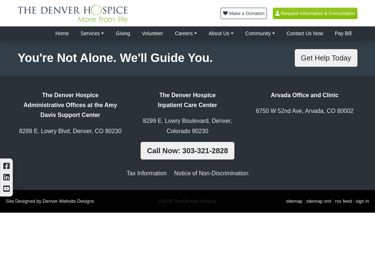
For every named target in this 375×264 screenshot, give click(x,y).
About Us (219, 33)
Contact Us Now (305, 33)
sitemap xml (318, 201)
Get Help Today (326, 58)
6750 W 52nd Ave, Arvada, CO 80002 (305, 111)
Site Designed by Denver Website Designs (50, 201)
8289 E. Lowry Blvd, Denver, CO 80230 (70, 131)
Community (258, 33)
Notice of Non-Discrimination (211, 173)
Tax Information (147, 173)
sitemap (294, 201)
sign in (362, 201)
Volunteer (152, 33)
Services (90, 33)
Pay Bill (343, 33)
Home (62, 33)
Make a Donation (243, 13)
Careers (184, 33)
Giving (123, 33)
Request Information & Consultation (315, 13)
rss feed (343, 201)
